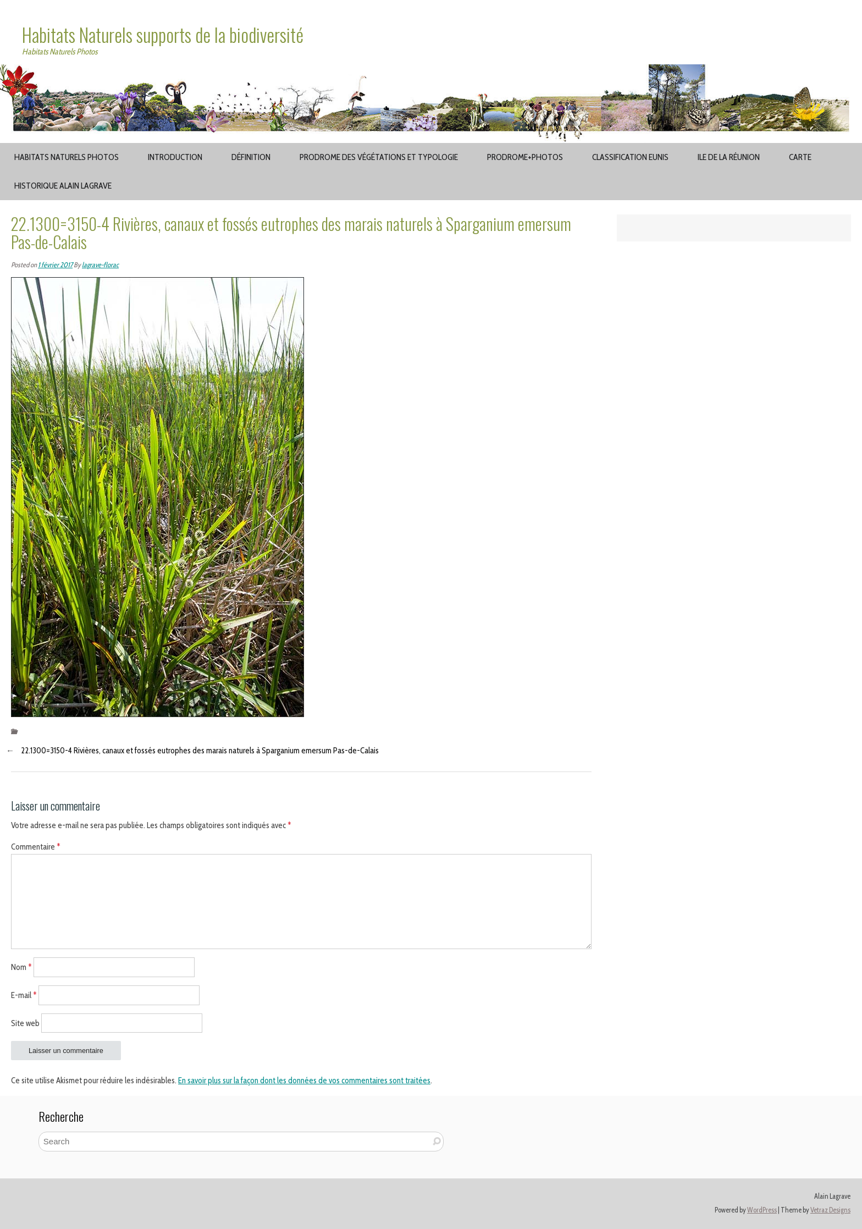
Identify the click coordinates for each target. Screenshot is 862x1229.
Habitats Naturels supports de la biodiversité (162, 34)
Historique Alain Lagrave (63, 185)
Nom (21, 967)
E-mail (24, 995)
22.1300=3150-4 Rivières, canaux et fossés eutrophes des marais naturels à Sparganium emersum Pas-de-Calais (200, 751)
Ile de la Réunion (729, 157)
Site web (25, 1023)
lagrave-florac (100, 265)
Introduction (175, 157)
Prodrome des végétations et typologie (379, 157)
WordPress (762, 1210)
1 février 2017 (55, 265)
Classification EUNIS (630, 157)
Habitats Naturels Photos (66, 157)
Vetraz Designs (830, 1210)
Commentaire (35, 847)
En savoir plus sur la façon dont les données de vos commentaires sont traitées (304, 1080)
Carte (800, 157)
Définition (250, 157)
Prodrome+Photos (525, 157)
